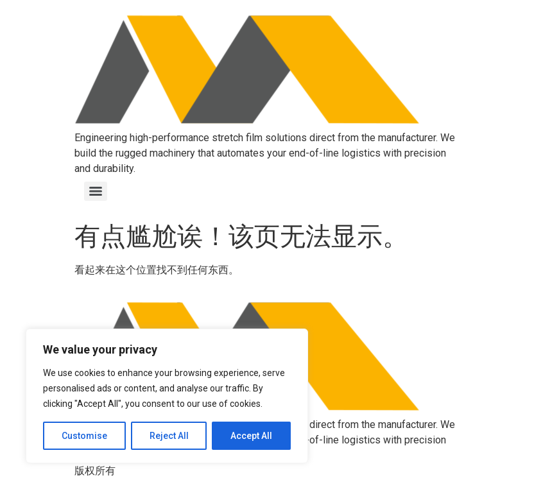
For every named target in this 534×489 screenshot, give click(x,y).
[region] (167, 396)
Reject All (169, 436)
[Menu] (95, 191)
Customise (84, 436)
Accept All (251, 436)
